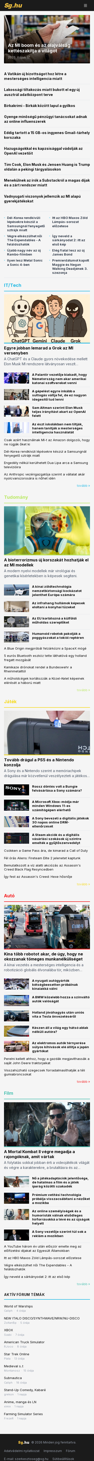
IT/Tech (12, 285)
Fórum (70, 1451)
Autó (9, 895)
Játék (10, 701)
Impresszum (53, 1451)
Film (8, 1093)
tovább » (83, 486)
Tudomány (16, 497)
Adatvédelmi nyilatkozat (22, 1451)
